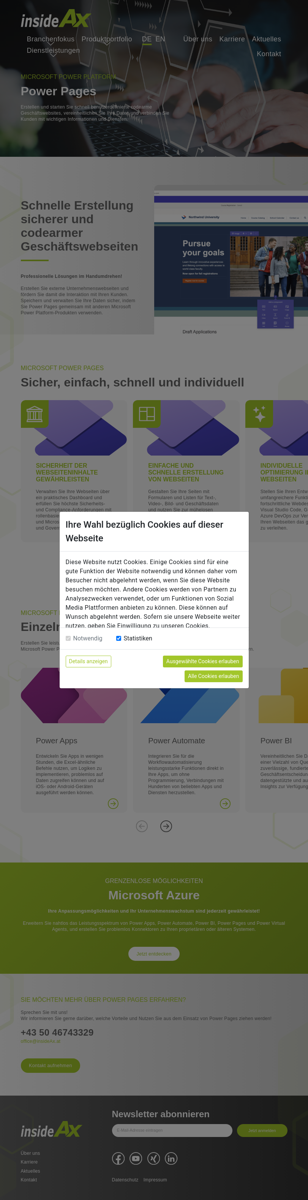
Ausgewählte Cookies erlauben (202, 661)
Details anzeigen (88, 661)
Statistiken (138, 638)
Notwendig (88, 638)
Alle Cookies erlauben (213, 676)
